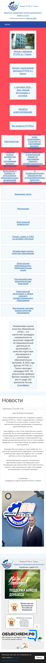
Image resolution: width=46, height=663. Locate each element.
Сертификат (23, 385)
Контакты (26, 13)
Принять (39, 657)
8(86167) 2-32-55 (23, 15)
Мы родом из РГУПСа (23, 126)
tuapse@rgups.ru (36, 13)
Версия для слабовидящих (13, 13)
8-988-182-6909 (31, 18)
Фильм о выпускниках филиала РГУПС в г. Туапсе (23, 71)
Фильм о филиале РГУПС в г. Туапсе (23, 51)
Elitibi (36, 567)
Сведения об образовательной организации (28, 564)
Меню (7, 24)
